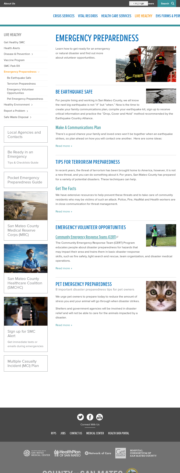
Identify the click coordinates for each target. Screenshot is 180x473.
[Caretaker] (25, 258)
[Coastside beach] (25, 206)
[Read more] (25, 311)
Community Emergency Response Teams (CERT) (86, 237)
